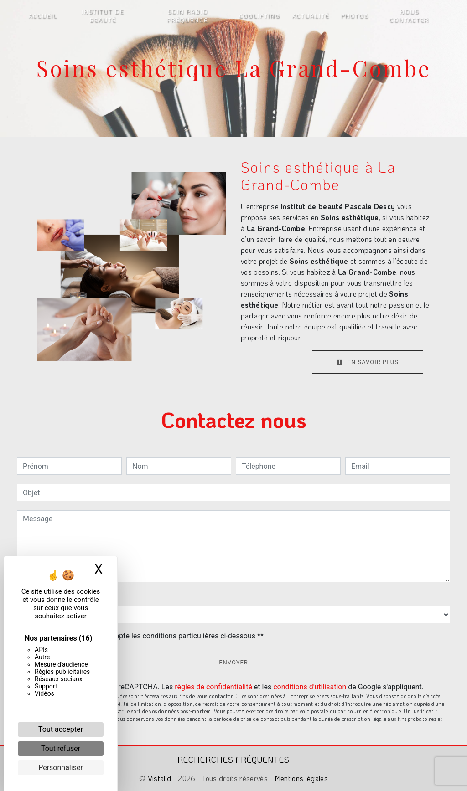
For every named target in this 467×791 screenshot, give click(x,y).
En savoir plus (368, 362)
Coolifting (259, 16)
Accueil (43, 16)
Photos (354, 16)
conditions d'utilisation (309, 687)
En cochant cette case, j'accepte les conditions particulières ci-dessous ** (145, 636)
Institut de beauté (103, 16)
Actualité (310, 16)
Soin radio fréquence (187, 16)
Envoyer (233, 662)
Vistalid (159, 778)
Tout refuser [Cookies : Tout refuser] (60, 748)
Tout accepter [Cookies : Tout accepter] (60, 729)
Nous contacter (409, 16)
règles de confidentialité (213, 687)
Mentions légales (300, 778)
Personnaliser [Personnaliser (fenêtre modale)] (60, 767)
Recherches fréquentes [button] (233, 760)
